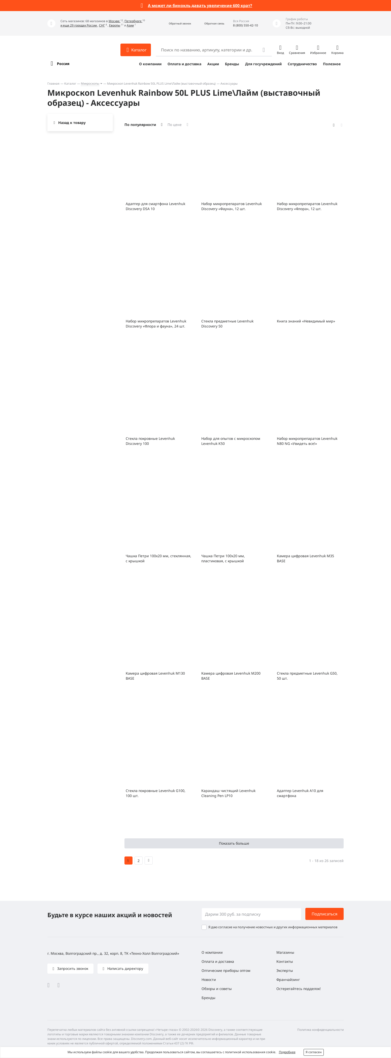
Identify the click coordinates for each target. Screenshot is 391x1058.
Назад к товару (72, 122)
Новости (209, 979)
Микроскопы (90, 83)
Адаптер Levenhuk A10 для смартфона (300, 793)
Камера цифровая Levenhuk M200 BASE (230, 676)
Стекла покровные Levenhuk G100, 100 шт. (155, 793)
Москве (114, 21)
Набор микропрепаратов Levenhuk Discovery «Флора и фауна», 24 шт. (156, 323)
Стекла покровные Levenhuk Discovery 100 (150, 441)
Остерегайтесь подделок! (298, 988)
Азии (130, 25)
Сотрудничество (302, 63)
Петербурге (133, 21)
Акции (213, 63)
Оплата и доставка (184, 63)
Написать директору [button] (124, 968)
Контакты (284, 961)
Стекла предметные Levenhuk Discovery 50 (227, 323)
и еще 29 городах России (78, 25)
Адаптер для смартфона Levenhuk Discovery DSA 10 (155, 206)
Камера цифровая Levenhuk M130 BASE (155, 676)
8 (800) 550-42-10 (245, 25)
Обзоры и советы (217, 988)
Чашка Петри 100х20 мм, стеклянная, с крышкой (158, 558)
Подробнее (287, 1052)
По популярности (140, 124)
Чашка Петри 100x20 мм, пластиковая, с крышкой (223, 558)
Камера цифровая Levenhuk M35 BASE (305, 558)
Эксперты (284, 970)
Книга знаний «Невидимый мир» (306, 321)
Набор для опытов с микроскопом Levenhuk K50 (230, 441)
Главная (53, 83)
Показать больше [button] (234, 843)
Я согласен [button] (314, 1052)
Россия (63, 63)
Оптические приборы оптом (226, 970)
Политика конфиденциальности (320, 1030)
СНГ (102, 25)
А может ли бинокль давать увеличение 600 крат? (200, 5)
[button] (174, 23)
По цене (175, 124)
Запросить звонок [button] (72, 968)
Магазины (285, 952)
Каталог (70, 83)
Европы (114, 25)
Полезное (332, 63)
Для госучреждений (263, 63)
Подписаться (324, 914)
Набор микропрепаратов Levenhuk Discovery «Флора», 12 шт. (307, 206)
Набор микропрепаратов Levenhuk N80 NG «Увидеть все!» (307, 441)
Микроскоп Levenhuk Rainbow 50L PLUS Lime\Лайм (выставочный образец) (161, 83)
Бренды (232, 63)
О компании (150, 63)
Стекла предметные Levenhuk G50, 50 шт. (307, 676)
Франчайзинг (288, 979)
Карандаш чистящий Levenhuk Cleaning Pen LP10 (228, 793)
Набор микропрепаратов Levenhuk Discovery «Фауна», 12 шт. (231, 206)
